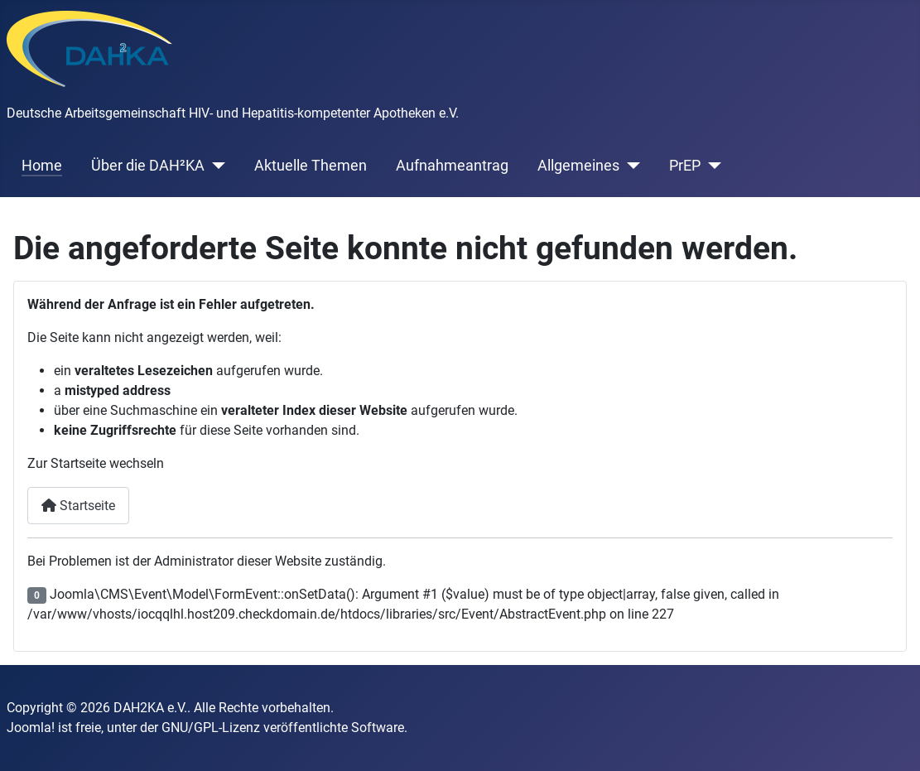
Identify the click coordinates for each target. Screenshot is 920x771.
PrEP (685, 165)
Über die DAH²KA (148, 165)
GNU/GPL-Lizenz (210, 727)
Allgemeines (578, 165)
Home (42, 165)
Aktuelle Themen (310, 165)
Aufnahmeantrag (452, 165)
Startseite (78, 505)
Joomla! (31, 727)
